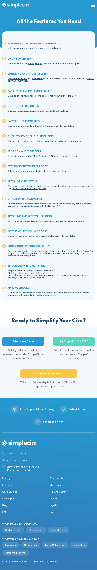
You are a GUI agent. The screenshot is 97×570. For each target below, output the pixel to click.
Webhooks (32, 292)
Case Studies (9, 491)
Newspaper (30, 545)
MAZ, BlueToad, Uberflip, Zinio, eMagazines (29, 275)
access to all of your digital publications (49, 110)
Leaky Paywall (37, 277)
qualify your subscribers (58, 141)
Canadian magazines (27, 253)
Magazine (11, 545)
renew (81, 220)
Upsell (11, 78)
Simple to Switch (53, 421)
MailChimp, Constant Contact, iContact (27, 272)
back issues (37, 78)
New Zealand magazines (73, 253)
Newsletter (79, 545)
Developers (8, 498)
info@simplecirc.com (19, 460)
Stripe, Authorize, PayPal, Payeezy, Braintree (30, 270)
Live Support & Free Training (37, 409)
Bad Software (13, 530)
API (20, 292)
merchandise (20, 78)
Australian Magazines (45, 561)
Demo (53, 498)
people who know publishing (28, 171)
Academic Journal (15, 552)
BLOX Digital (22, 277)
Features (7, 485)
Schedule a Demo (23, 341)
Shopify (11, 277)
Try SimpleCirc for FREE (74, 341)
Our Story (55, 485)
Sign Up (54, 505)
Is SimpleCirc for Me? (48, 373)
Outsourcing (36, 530)
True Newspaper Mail (77, 275)
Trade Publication (55, 545)
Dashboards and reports (20, 125)
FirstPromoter (59, 275)
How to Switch (58, 491)
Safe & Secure (77, 409)
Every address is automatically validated (28, 203)
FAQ (4, 512)
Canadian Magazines (14, 561)
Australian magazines (49, 253)
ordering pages (35, 63)
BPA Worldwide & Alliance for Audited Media (55, 156)
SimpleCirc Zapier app (56, 292)
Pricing (6, 478)
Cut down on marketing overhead (24, 186)
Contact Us (56, 478)
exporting (27, 235)
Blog (4, 505)
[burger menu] (92, 5)
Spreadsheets (58, 530)
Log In (53, 512)
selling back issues (44, 95)
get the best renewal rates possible (29, 188)
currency (39, 251)
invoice (69, 220)
